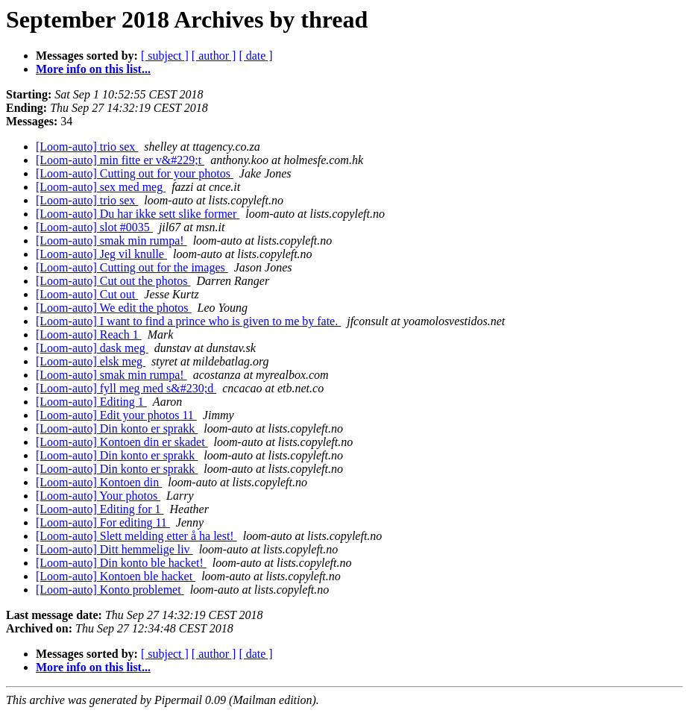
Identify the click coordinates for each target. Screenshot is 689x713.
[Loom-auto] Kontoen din (99, 482)
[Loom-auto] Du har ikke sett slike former (137, 213)
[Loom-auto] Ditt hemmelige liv (114, 549)
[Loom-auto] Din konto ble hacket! (121, 562)
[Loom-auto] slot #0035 (94, 227)
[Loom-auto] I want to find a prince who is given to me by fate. (188, 321)
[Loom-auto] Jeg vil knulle (101, 254)
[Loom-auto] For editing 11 (103, 522)
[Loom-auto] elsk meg (90, 361)
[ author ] (214, 55)
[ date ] (255, 55)
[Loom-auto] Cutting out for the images (132, 267)
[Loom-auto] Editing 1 (91, 401)
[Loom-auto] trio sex (87, 146)
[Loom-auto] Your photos (98, 495)
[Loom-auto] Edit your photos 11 (116, 415)
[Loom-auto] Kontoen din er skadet (122, 442)
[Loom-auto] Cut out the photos (113, 280)
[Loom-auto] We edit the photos (114, 307)
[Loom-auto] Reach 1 (89, 334)
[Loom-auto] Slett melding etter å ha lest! (136, 536)
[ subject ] (165, 55)
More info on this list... (93, 69)
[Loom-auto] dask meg (92, 348)
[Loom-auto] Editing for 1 (100, 509)
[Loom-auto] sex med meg (101, 186)
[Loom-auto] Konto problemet (110, 589)
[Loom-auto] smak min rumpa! (111, 240)
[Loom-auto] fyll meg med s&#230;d (126, 388)
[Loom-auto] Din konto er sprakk (117, 428)
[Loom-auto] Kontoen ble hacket (115, 576)
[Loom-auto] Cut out (87, 294)
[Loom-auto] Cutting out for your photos (134, 173)
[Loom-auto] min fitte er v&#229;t (120, 160)
